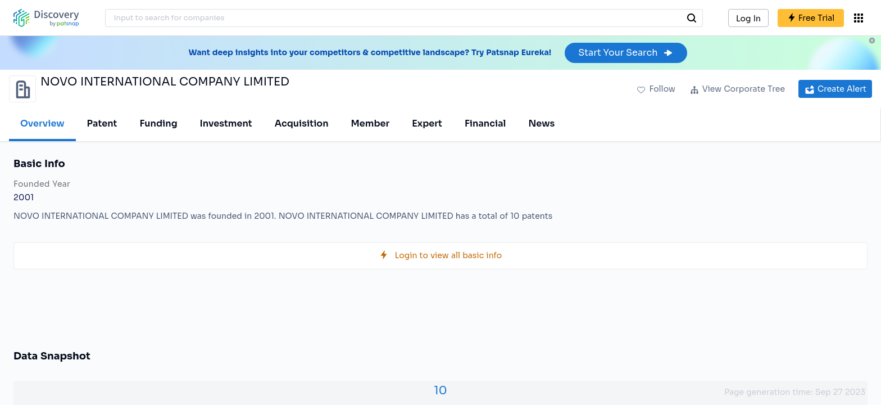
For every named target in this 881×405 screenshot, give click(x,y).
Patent (102, 123)
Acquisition (302, 123)
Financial (485, 123)
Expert (427, 123)
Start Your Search (625, 52)
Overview (42, 123)
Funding (158, 123)
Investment (226, 123)
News (541, 123)
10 (440, 391)
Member (370, 123)
